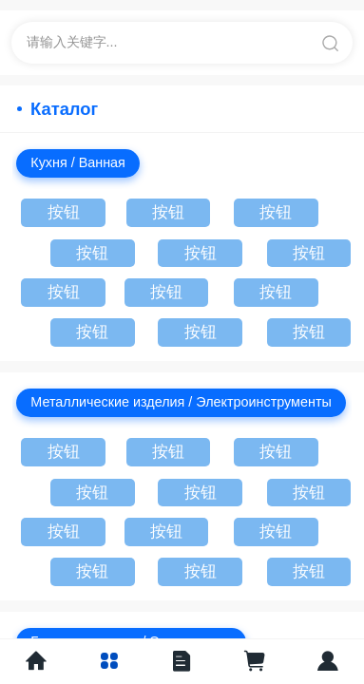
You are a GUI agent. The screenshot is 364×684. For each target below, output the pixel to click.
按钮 (64, 212)
